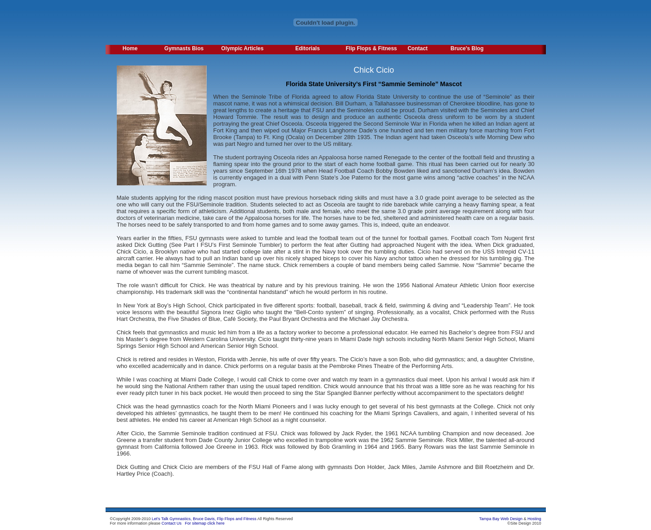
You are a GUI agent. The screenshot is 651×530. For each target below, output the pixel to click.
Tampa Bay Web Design (501, 519)
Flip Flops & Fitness (369, 48)
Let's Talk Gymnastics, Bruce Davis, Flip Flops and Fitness (204, 519)
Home (130, 48)
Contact (417, 48)
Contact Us (172, 523)
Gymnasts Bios (184, 48)
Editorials (307, 48)
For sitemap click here (205, 523)
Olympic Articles (242, 48)
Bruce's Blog (467, 48)
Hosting (534, 519)
